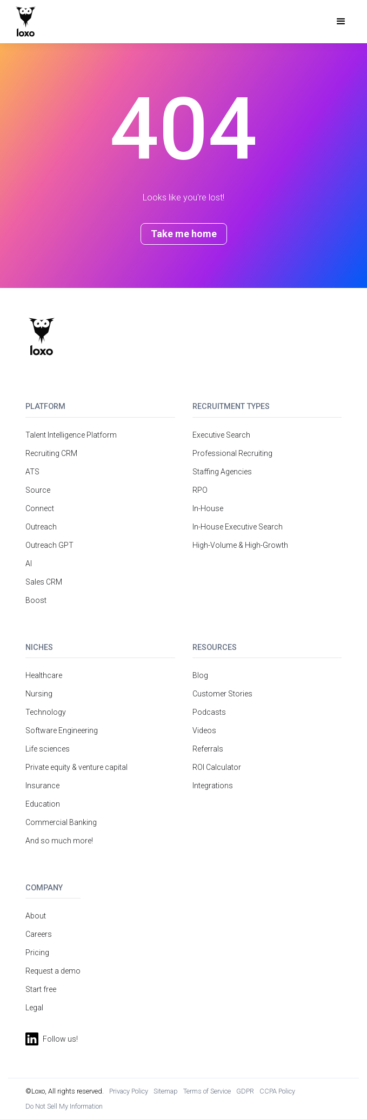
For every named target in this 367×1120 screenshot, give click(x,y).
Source (37, 490)
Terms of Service (207, 1091)
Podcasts (209, 712)
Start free (40, 989)
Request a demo (53, 971)
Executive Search (221, 435)
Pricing (37, 952)
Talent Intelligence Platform (71, 435)
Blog (200, 675)
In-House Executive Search (237, 526)
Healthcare (43, 675)
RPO (200, 490)
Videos (204, 730)
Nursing (38, 693)
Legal (34, 1007)
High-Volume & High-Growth (240, 545)
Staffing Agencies (222, 471)
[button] (341, 22)
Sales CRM (43, 582)
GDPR (245, 1091)
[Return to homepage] (41, 336)
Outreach (41, 526)
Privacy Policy (128, 1091)
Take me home (184, 233)
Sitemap (166, 1091)
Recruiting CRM (51, 453)
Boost (35, 600)
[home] (25, 21)
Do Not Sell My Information (64, 1106)
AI (28, 563)
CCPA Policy (277, 1091)
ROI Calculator (216, 767)
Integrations (212, 785)
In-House (207, 508)
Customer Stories (222, 693)
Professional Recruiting (232, 453)
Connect (39, 508)
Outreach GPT (49, 545)
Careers (38, 934)
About (35, 915)
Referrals (207, 749)
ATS (32, 471)
